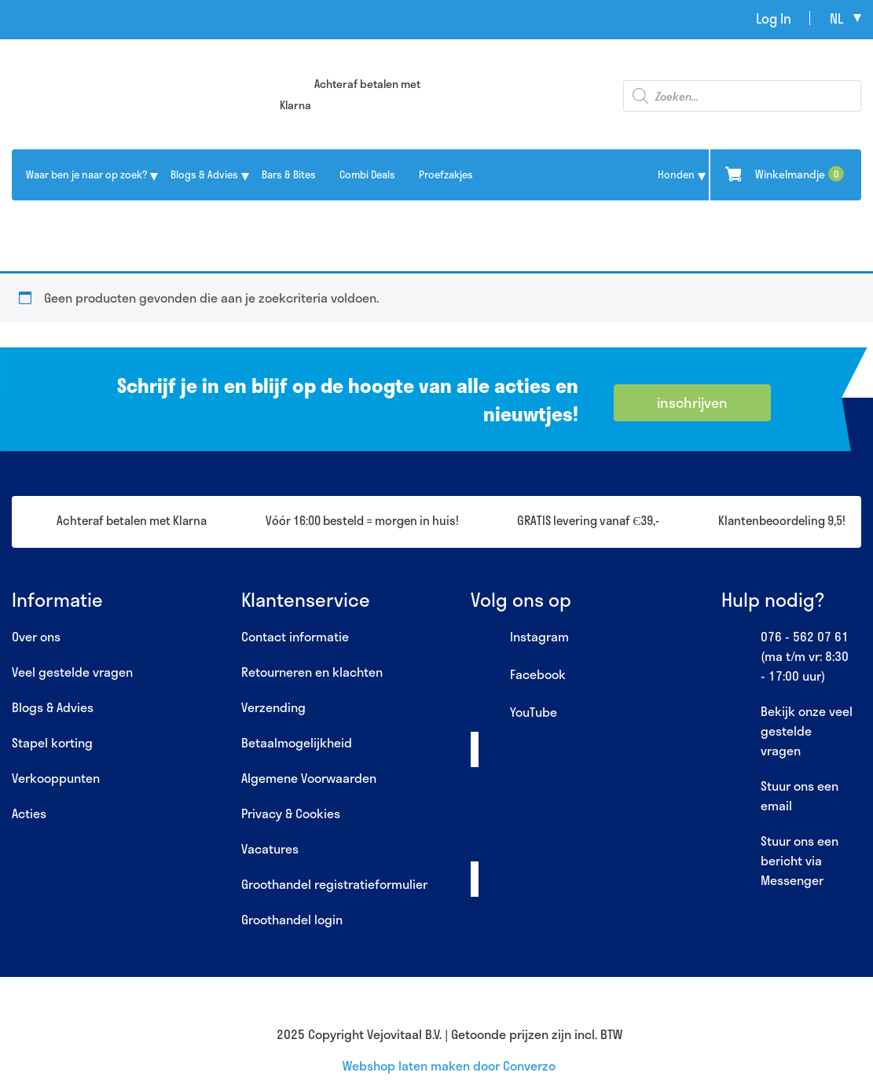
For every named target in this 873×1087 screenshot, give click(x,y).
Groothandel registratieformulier (334, 884)
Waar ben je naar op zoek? (86, 174)
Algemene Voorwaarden (308, 778)
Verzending (273, 707)
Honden (676, 174)
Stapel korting (52, 742)
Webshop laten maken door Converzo (449, 1065)
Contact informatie (295, 636)
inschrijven (692, 402)
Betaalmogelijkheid (296, 742)
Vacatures (270, 848)
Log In (773, 18)
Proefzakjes (446, 174)
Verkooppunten (56, 778)
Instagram (520, 637)
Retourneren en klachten (312, 671)
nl (836, 18)
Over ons (36, 636)
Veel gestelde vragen (72, 671)
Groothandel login (292, 919)
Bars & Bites (289, 174)
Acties (29, 813)
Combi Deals (367, 174)
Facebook (518, 675)
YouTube (514, 713)
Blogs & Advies (204, 174)
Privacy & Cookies (290, 813)
